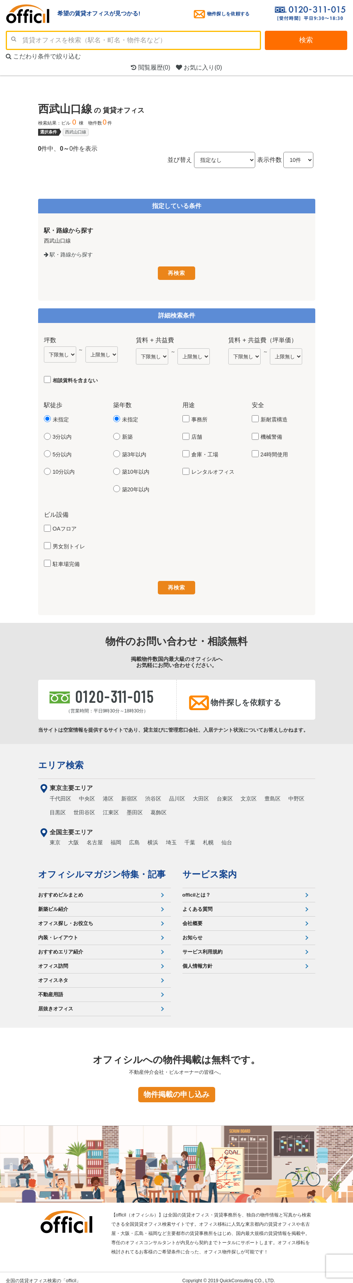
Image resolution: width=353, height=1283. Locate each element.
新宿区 (129, 792)
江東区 (111, 806)
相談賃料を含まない (75, 379)
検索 (306, 40)
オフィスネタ (53, 974)
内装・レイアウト (58, 931)
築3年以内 (134, 453)
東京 (55, 836)
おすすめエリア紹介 (60, 946)
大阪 (73, 836)
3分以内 (62, 435)
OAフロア (65, 527)
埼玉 (171, 836)
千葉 (189, 836)
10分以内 (64, 470)
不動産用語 (50, 988)
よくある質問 (197, 903)
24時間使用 (274, 453)
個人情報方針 (197, 960)
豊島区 (272, 792)
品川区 (177, 792)
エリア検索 (61, 759)
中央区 (87, 792)
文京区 (249, 792)
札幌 (208, 836)
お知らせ (192, 931)
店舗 (196, 435)
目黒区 (58, 806)
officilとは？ (196, 889)
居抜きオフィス (55, 1002)
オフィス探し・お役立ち (65, 917)
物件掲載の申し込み (176, 1088)
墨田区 (135, 806)
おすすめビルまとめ (60, 889)
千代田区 (60, 792)
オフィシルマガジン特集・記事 (102, 868)
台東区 (225, 792)
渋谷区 (153, 792)
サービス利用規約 (202, 946)
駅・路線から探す (68, 254)
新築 (127, 435)
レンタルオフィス (212, 470)
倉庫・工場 (204, 453)
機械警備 (271, 435)
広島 (134, 836)
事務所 (199, 418)
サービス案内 (209, 868)
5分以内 (62, 453)
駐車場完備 (66, 562)
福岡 (115, 836)
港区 (108, 792)
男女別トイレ (69, 545)
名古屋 (95, 836)
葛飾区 (159, 806)
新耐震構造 (274, 418)
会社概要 (192, 917)
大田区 (201, 792)
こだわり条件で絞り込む (43, 56)
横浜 (152, 836)
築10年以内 (136, 470)
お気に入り (199, 67)
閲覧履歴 (150, 67)
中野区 (296, 792)
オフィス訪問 (53, 960)
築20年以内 (136, 488)
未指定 (61, 418)
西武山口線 (75, 132)
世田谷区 (84, 806)
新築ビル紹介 (53, 903)
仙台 (226, 836)
